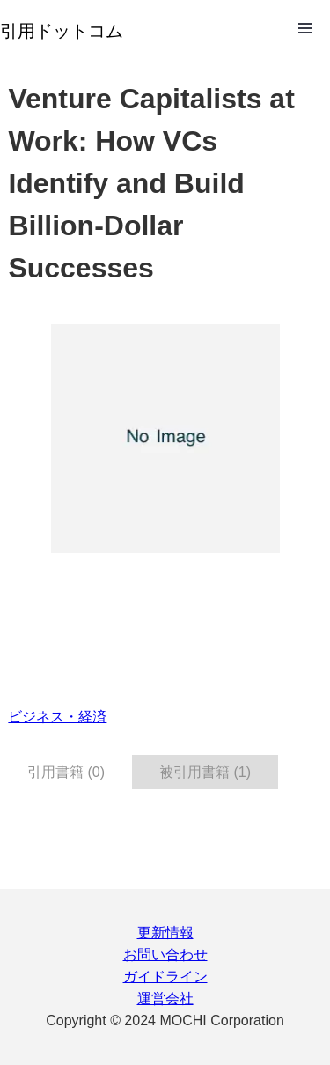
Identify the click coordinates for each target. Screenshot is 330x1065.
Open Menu (305, 28)
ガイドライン (165, 976)
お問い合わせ (165, 954)
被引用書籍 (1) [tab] (205, 772)
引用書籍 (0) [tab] (66, 772)
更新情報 (165, 932)
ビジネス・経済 (57, 716)
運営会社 (165, 998)
